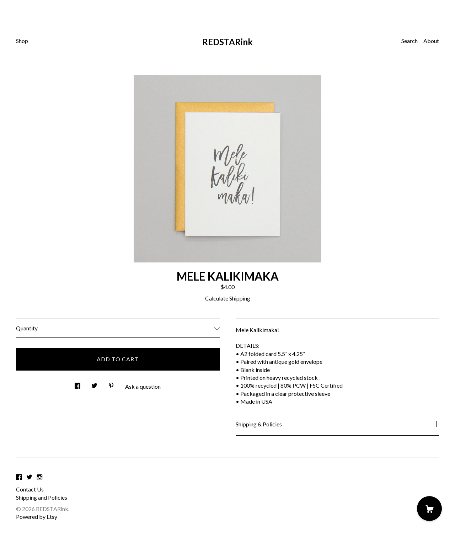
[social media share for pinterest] (111, 383)
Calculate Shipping (227, 298)
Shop (22, 40)
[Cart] (429, 508)
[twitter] (29, 477)
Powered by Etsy (36, 516)
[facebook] (19, 477)
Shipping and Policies (41, 497)
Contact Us (30, 489)
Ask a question (143, 386)
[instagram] (39, 477)
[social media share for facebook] (77, 383)
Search (409, 40)
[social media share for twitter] (94, 383)
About (431, 40)
